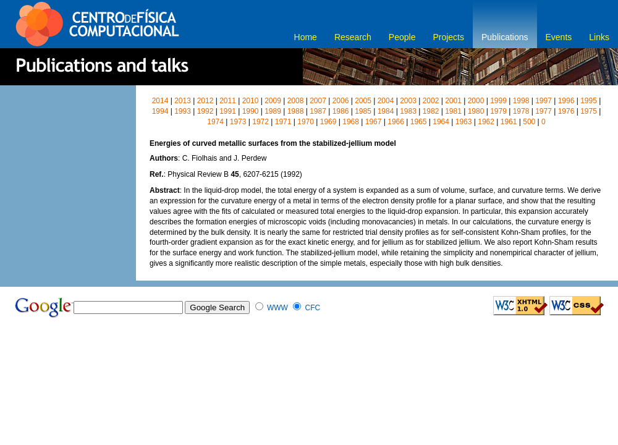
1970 (305, 121)
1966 (395, 121)
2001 (453, 100)
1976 (566, 111)
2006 (340, 100)
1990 (250, 111)
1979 (498, 111)
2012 (205, 100)
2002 (431, 100)
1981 (453, 111)
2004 (386, 100)
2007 (318, 100)
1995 (588, 100)
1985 (363, 111)
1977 (543, 111)
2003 (408, 100)
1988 (295, 111)
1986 (340, 111)
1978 (521, 111)
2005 (363, 100)
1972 (260, 121)
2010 (250, 100)
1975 (588, 111)
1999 (498, 100)
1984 (386, 111)
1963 (463, 121)
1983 (408, 111)
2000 (476, 100)
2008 (295, 100)
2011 (227, 100)
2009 (273, 100)
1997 (543, 100)
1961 (509, 121)
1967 (373, 121)
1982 (431, 111)
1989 (273, 111)
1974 (215, 121)
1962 (486, 121)
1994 (160, 111)
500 (529, 121)
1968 (350, 121)
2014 (160, 100)
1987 (318, 111)
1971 (283, 121)
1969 (328, 121)
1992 (205, 111)
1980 (476, 111)
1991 (227, 111)
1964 (441, 121)
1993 (182, 111)
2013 (182, 100)
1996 (566, 100)
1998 (521, 100)
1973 (238, 121)
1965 (418, 121)
